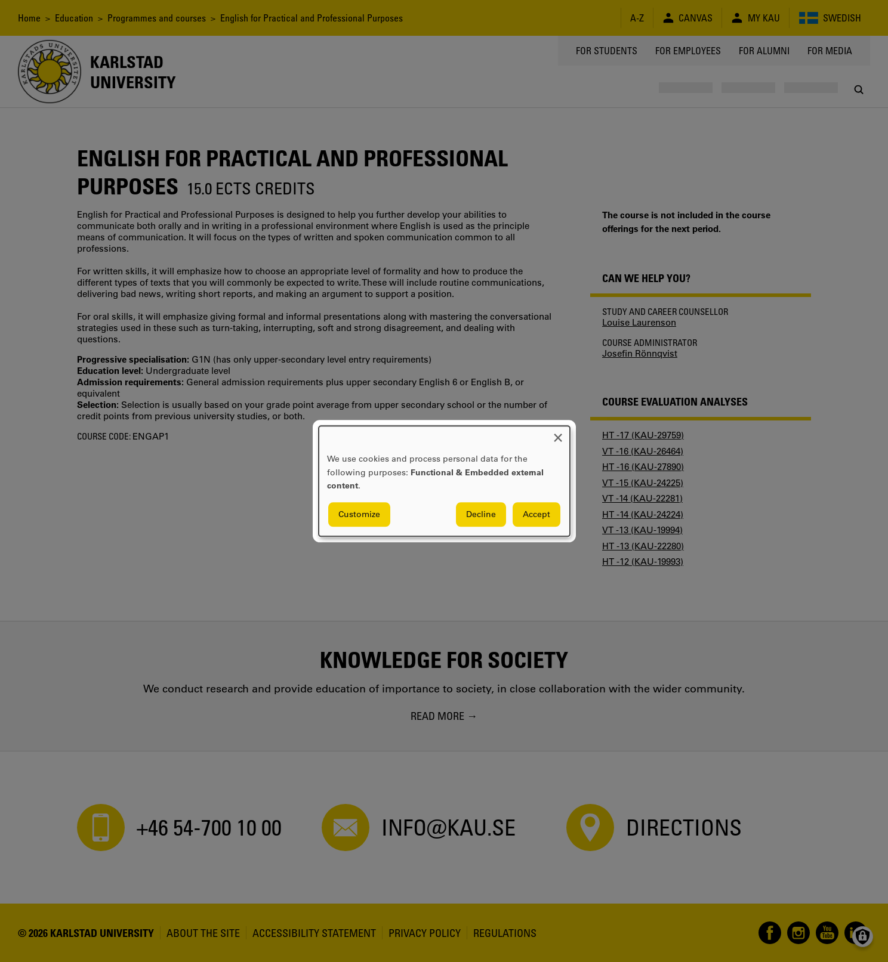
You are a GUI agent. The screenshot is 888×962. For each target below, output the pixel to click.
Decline (481, 514)
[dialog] (444, 481)
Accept (536, 514)
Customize (359, 514)
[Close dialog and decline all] (558, 433)
